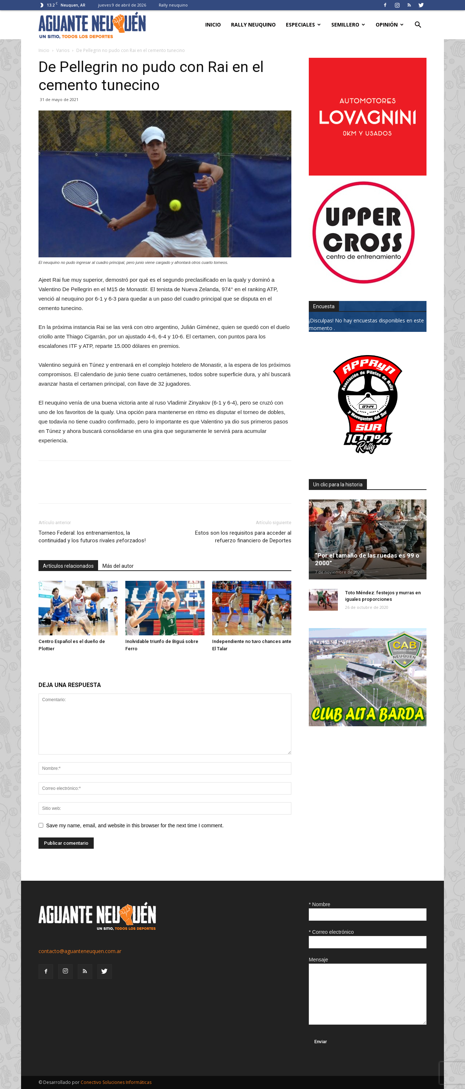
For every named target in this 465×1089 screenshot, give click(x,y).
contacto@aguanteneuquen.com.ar (80, 951)
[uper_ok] (363, 283)
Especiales (303, 24)
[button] (417, 25)
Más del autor (118, 566)
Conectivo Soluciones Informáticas (116, 1082)
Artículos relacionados (68, 566)
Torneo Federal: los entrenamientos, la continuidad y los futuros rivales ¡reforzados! (92, 537)
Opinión (390, 24)
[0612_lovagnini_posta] (367, 173)
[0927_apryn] (367, 461)
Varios (62, 50)
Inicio (213, 24)
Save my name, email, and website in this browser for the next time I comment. (135, 825)
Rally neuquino (173, 5)
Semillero (348, 24)
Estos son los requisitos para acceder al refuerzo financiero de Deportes (243, 537)
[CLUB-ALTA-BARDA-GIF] (367, 724)
